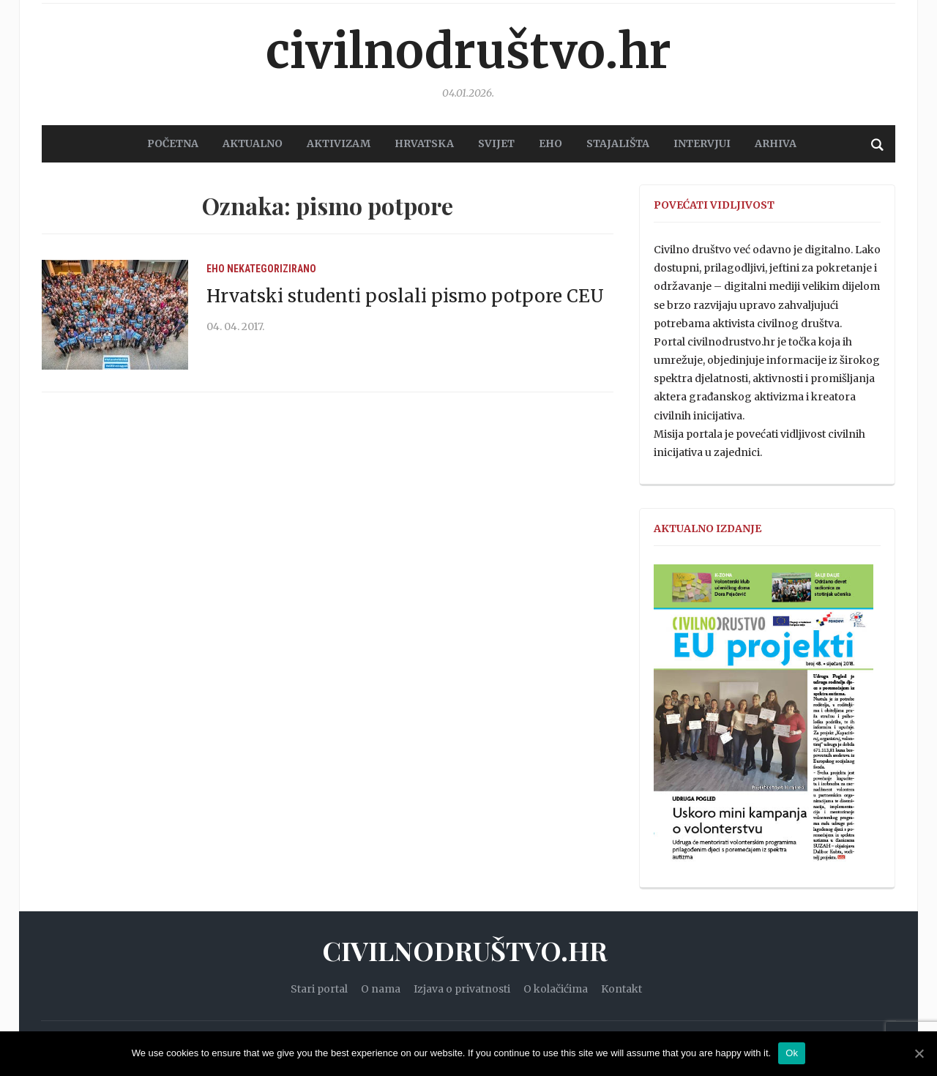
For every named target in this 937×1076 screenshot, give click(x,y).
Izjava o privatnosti (462, 988)
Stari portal (319, 988)
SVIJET (496, 143)
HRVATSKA (424, 143)
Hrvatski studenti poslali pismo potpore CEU (405, 296)
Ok (791, 1052)
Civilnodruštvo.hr (468, 51)
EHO (550, 143)
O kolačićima (555, 988)
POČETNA (172, 143)
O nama (380, 988)
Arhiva (775, 143)
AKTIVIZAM (338, 143)
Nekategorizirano (271, 268)
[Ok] (918, 1053)
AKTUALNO (253, 143)
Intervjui (702, 143)
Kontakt (621, 988)
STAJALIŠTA (617, 143)
